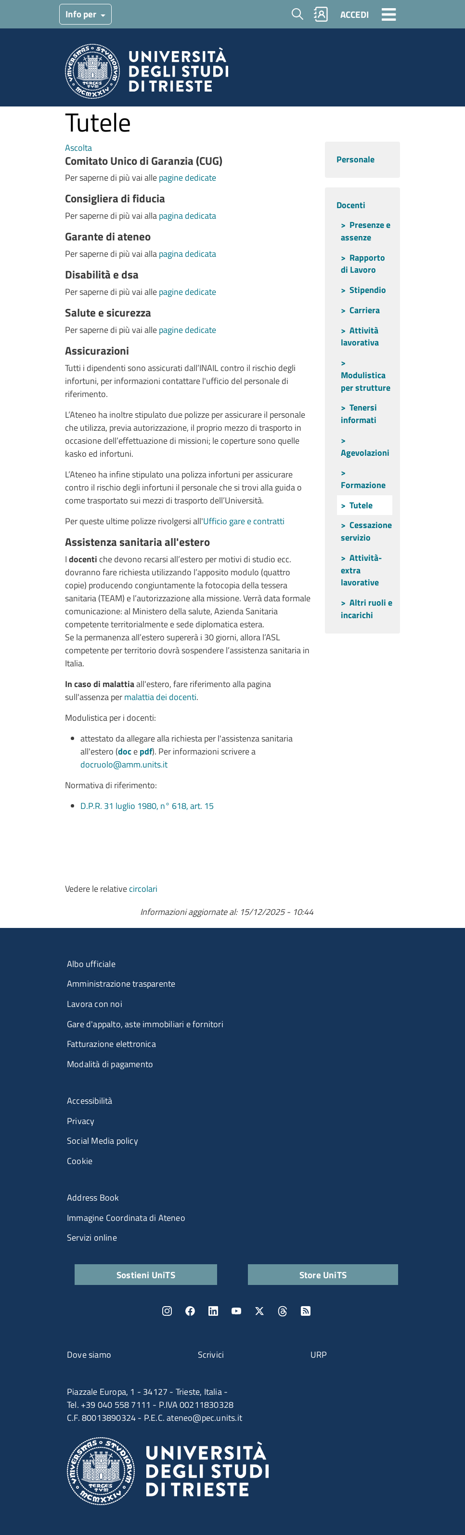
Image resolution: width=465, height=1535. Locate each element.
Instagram (167, 1311)
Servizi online (92, 1237)
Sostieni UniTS (145, 1275)
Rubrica (321, 14)
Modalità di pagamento (110, 1064)
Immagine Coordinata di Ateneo (126, 1217)
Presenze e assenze (365, 231)
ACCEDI (354, 14)
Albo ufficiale (91, 963)
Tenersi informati (359, 413)
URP (318, 1354)
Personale (355, 159)
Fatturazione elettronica (111, 1043)
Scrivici (211, 1354)
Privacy (80, 1120)
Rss (305, 1311)
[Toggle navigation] (389, 14)
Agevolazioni (365, 452)
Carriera (364, 310)
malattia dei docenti (160, 696)
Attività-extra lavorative (361, 570)
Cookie (79, 1160)
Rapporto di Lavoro (363, 264)
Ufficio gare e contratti (243, 521)
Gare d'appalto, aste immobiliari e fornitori (145, 1024)
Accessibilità (90, 1100)
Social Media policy (102, 1140)
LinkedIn (213, 1311)
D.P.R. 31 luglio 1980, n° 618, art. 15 (147, 805)
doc (124, 751)
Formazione (363, 484)
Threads (282, 1311)
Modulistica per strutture (365, 381)
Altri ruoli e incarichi (366, 609)
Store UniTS (323, 1275)
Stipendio (367, 289)
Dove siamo (89, 1354)
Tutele (361, 505)
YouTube (236, 1311)
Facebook (190, 1311)
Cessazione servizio (366, 531)
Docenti (350, 205)
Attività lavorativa (360, 336)
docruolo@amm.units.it (124, 764)
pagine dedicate (186, 177)
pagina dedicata (187, 215)
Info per (81, 14)
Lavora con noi (94, 1003)
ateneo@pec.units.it (204, 1417)
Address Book (93, 1197)
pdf (146, 751)
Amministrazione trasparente (121, 983)
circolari (143, 888)
